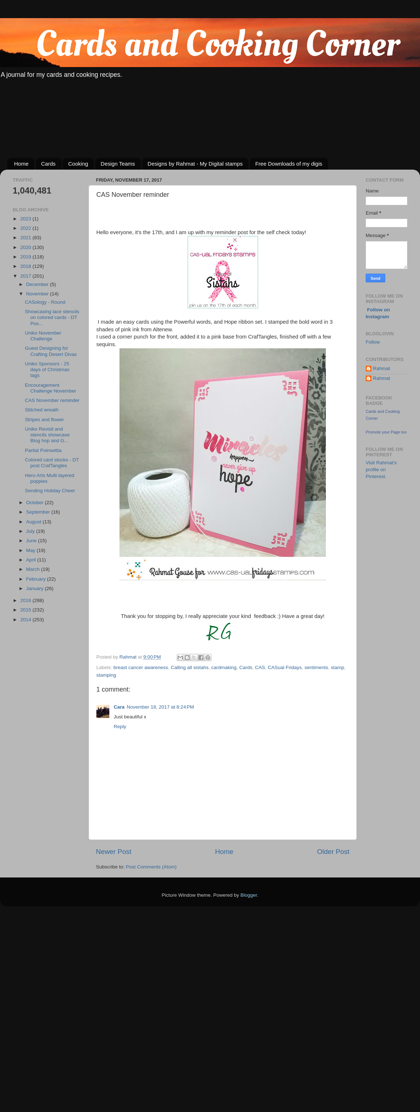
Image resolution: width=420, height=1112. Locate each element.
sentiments (316, 667)
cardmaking (223, 667)
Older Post (333, 851)
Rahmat (381, 368)
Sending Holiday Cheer (50, 490)
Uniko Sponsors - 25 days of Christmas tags (47, 369)
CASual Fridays (285, 667)
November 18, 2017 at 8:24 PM (160, 707)
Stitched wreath (42, 409)
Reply (120, 726)
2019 (26, 257)
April (31, 560)
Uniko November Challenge (43, 335)
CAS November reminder (52, 400)
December (38, 284)
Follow (373, 342)
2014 (26, 619)
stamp (337, 667)
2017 (26, 276)
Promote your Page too (386, 432)
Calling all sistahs (190, 667)
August (34, 521)
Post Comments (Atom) (151, 867)
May (31, 550)
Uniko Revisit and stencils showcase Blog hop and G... (47, 434)
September (38, 512)
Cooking (78, 164)
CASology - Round (45, 302)
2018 (26, 266)
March (33, 569)
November (38, 293)
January (35, 588)
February (36, 579)
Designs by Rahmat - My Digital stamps (195, 164)
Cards (48, 164)
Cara (119, 707)
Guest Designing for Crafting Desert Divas (51, 351)
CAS (260, 667)
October (35, 502)
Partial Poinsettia (43, 450)
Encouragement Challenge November (50, 388)
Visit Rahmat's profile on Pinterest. (381, 469)
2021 (26, 237)
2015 (26, 610)
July (31, 531)
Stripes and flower (44, 419)
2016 (26, 600)
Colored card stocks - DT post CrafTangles (52, 462)
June (32, 540)
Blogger (248, 895)
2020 (26, 247)
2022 (26, 228)
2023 (26, 218)
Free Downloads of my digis (288, 164)
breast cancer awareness (140, 667)
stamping (106, 675)
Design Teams (118, 164)
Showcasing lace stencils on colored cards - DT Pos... (52, 317)
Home (21, 164)
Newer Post (113, 851)
